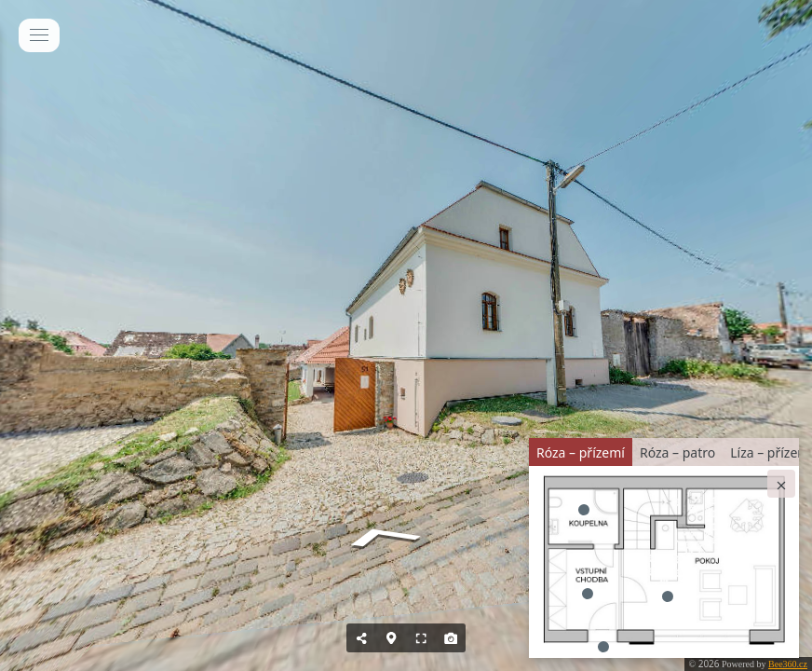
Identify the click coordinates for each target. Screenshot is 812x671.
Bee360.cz (787, 664)
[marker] (667, 596)
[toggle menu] (39, 35)
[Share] (361, 637)
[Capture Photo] (451, 637)
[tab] (580, 452)
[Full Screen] (421, 637)
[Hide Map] (391, 637)
